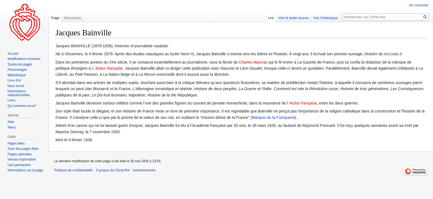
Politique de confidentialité (73, 170)
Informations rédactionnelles (18, 93)
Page (55, 18)
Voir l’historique (325, 18)
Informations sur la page (25, 170)
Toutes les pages (19, 64)
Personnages (17, 70)
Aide (10, 122)
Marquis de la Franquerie (273, 117)
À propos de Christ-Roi (112, 170)
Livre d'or (14, 80)
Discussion (72, 18)
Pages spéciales (19, 154)
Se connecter (419, 5)
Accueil (12, 54)
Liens (11, 100)
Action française (109, 68)
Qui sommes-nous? (21, 106)
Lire (271, 18)
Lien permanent (18, 165)
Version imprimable (21, 159)
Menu (11, 127)
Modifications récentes (23, 59)
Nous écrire (15, 86)
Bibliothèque (16, 75)
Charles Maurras (253, 62)
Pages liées (16, 143)
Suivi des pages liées (23, 149)
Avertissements (144, 170)
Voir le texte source (293, 18)
